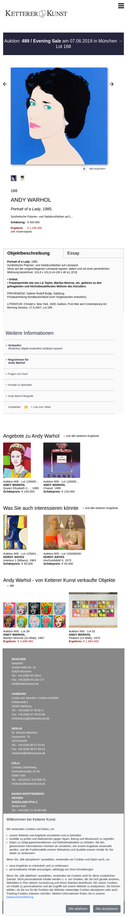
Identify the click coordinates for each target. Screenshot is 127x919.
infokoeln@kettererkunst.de (28, 783)
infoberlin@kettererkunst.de (28, 753)
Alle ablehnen (77, 908)
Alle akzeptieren (107, 908)
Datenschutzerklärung (19, 897)
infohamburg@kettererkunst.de (30, 718)
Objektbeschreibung (28, 253)
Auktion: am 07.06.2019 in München (61, 41)
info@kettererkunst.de (25, 683)
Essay (73, 253)
